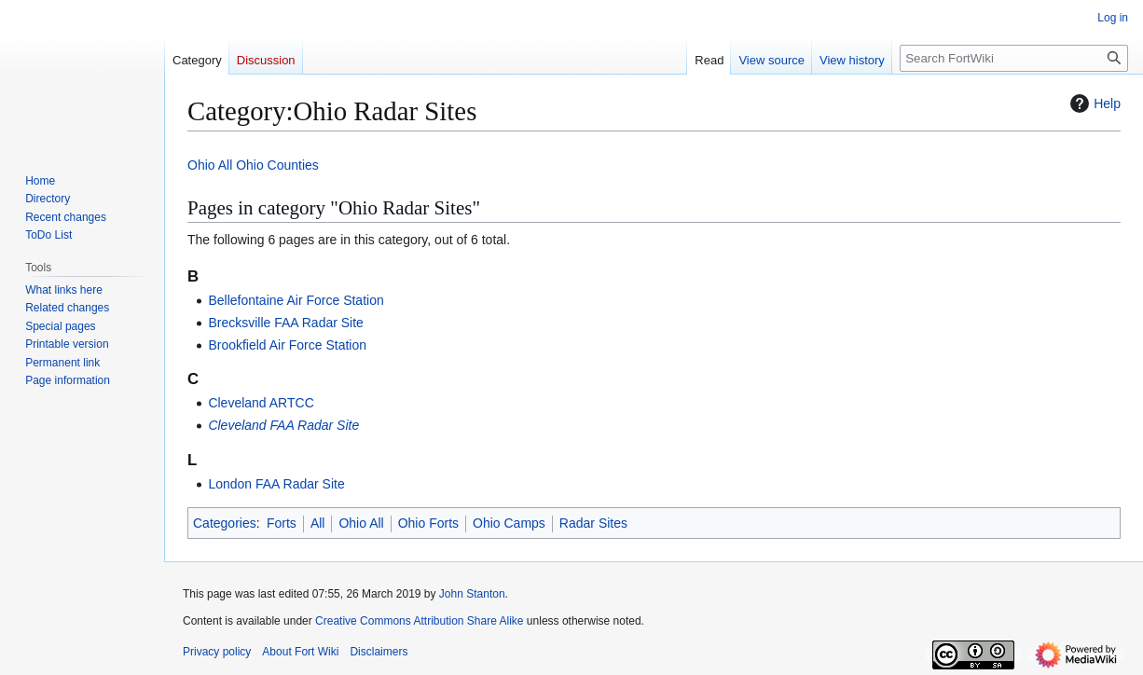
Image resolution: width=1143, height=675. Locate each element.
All (317, 523)
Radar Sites (593, 523)
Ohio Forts (428, 523)
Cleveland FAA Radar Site (283, 425)
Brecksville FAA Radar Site (286, 322)
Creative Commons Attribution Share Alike (419, 620)
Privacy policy (217, 651)
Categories (224, 523)
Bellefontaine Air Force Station (295, 300)
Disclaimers (378, 651)
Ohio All (209, 165)
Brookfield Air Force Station (287, 345)
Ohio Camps (509, 523)
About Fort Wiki (300, 651)
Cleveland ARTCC (260, 402)
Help (1093, 103)
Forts (281, 523)
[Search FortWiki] (1014, 58)
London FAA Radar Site (276, 483)
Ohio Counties (277, 165)
